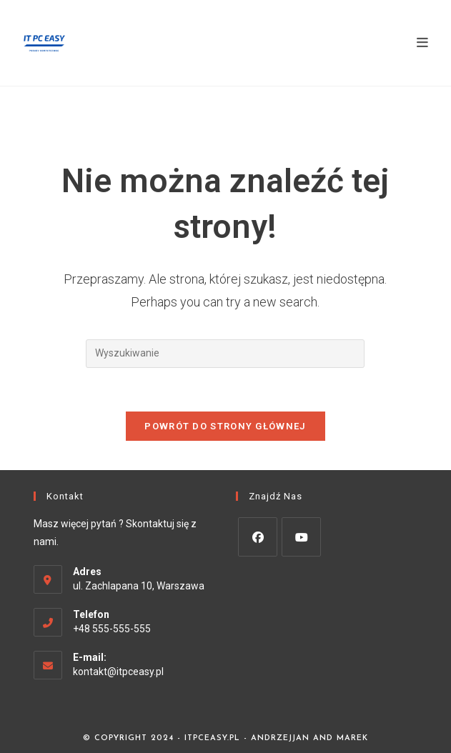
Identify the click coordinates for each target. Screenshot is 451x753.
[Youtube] (301, 537)
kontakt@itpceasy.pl (118, 671)
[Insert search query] (225, 353)
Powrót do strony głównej (225, 426)
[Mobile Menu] (423, 42)
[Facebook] (257, 537)
